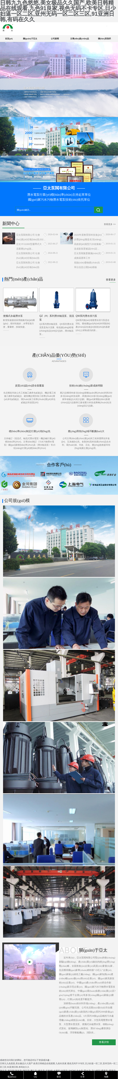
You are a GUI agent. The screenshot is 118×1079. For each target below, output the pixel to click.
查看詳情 (104, 1042)
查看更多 (111, 279)
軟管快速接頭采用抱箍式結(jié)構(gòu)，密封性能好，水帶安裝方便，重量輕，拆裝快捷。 (19, 323)
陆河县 (18, 1070)
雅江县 (33, 1070)
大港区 (56, 1070)
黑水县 (87, 1070)
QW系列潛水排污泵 (86, 316)
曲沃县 (41, 1070)
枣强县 (112, 1070)
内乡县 (79, 1070)
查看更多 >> (110, 224)
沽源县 (64, 1070)
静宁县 (26, 1070)
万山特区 (96, 1070)
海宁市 (11, 1070)
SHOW (72, 1070)
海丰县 (3, 1070)
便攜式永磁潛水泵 (13, 316)
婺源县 (104, 1070)
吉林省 (49, 1070)
